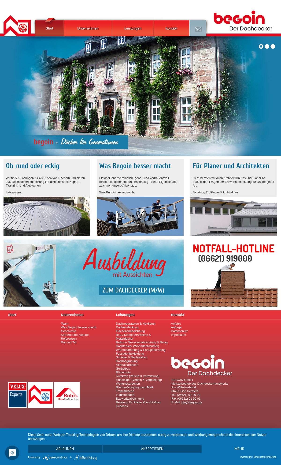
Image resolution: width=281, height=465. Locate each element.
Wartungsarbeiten (128, 383)
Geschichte (68, 331)
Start (49, 25)
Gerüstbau (123, 368)
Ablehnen (65, 449)
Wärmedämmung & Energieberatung (141, 350)
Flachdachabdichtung (130, 331)
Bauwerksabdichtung (130, 398)
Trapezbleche (125, 391)
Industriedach (125, 395)
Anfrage (197, 28)
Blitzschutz (123, 372)
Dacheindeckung (127, 327)
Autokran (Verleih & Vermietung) (137, 376)
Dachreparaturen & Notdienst (135, 323)
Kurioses (122, 406)
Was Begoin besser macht (117, 192)
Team (64, 323)
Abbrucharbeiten (127, 365)
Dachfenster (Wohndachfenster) (137, 346)
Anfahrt (176, 323)
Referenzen (69, 338)
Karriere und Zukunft (75, 335)
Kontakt (171, 28)
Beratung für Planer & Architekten (215, 192)
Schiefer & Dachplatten (131, 357)
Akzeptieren (152, 449)
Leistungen (132, 28)
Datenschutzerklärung (265, 457)
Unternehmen (88, 28)
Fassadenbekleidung (130, 353)
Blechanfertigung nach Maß (134, 387)
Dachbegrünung (127, 361)
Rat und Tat (68, 342)
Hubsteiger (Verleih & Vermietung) (139, 380)
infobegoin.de (191, 402)
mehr (239, 449)
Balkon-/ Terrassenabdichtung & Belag (142, 342)
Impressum (178, 335)
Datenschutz (179, 331)
